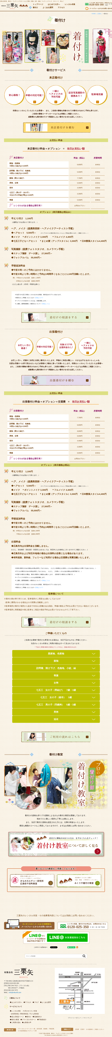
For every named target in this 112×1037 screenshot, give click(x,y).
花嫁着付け (38, 1017)
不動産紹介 (42, 1019)
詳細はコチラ (39, 297)
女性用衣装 (15, 1014)
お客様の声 (27, 1022)
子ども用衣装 (34, 1014)
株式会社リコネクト (62, 1035)
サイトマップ (87, 1018)
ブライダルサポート (29, 1019)
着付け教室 (15, 1019)
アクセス (61, 7)
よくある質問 (48, 7)
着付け (29, 1017)
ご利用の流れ (16, 1022)
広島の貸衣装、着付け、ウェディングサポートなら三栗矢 (58, 1033)
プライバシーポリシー (74, 1018)
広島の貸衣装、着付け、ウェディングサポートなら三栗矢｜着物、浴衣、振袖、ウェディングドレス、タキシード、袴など (32, 1)
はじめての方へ (54, 4)
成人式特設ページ (17, 1017)
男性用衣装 (24, 1014)
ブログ (36, 1002)
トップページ (38, 4)
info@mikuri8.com (15, 992)
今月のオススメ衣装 (30, 1011)
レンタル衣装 (70, 4)
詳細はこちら (46, 303)
